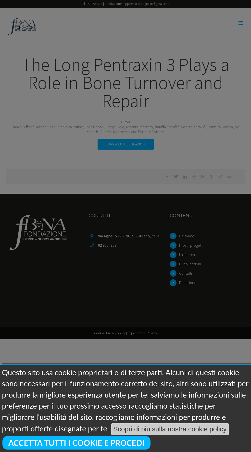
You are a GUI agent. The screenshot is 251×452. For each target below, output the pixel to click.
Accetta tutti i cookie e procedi (76, 443)
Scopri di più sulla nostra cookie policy (169, 429)
